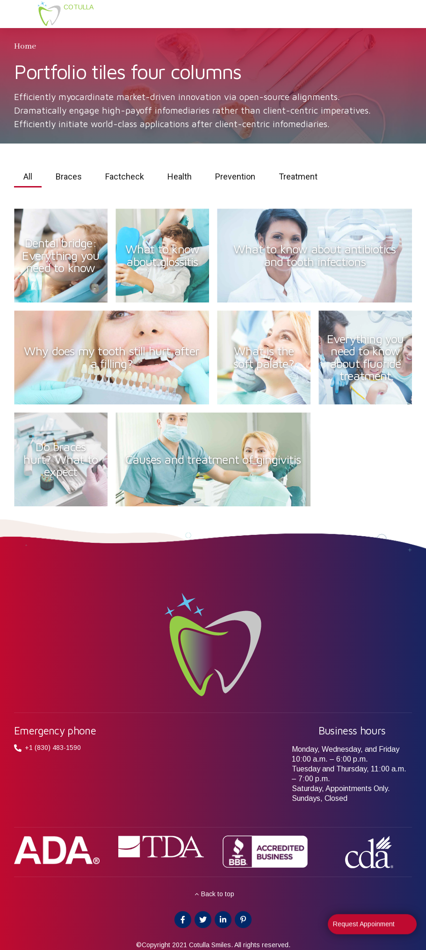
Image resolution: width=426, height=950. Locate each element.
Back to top (217, 894)
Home (25, 46)
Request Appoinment (364, 927)
